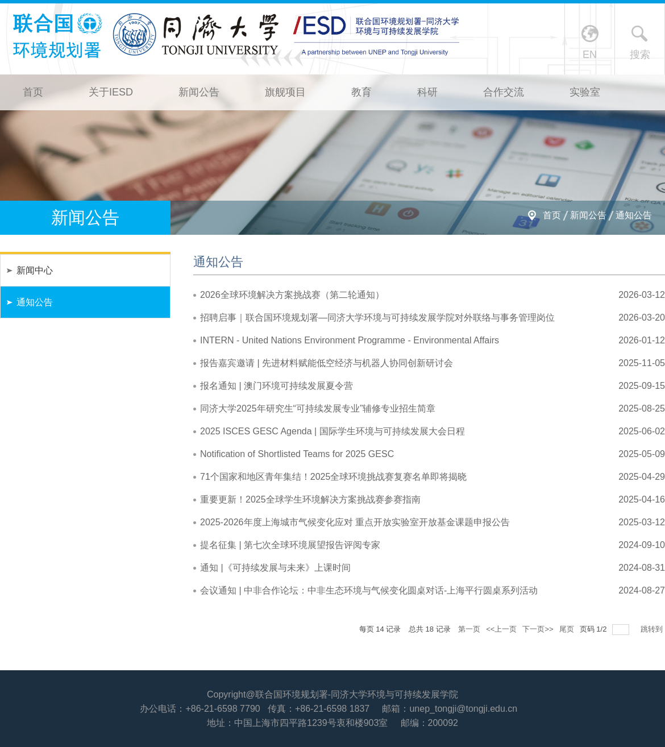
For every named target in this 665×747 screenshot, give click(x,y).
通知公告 (634, 215)
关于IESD (111, 92)
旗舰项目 (285, 92)
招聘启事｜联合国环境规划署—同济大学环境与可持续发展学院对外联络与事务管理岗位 (377, 317)
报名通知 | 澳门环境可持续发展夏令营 (276, 386)
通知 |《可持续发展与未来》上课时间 (275, 567)
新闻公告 (198, 92)
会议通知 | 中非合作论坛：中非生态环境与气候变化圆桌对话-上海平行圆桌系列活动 (369, 590)
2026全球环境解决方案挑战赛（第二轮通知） (292, 295)
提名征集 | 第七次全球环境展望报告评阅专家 (290, 545)
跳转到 (653, 629)
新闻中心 (34, 270)
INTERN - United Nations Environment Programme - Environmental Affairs (349, 340)
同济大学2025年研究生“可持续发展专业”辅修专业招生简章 (317, 408)
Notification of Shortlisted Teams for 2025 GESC (297, 454)
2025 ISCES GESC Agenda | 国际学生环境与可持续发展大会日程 (332, 431)
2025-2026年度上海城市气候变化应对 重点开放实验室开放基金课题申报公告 (355, 522)
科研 (427, 92)
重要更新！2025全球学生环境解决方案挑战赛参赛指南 (310, 499)
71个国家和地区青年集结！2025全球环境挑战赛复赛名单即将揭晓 (333, 477)
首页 (33, 92)
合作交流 (503, 92)
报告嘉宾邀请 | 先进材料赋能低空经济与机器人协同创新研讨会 (326, 363)
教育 (361, 92)
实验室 (585, 92)
